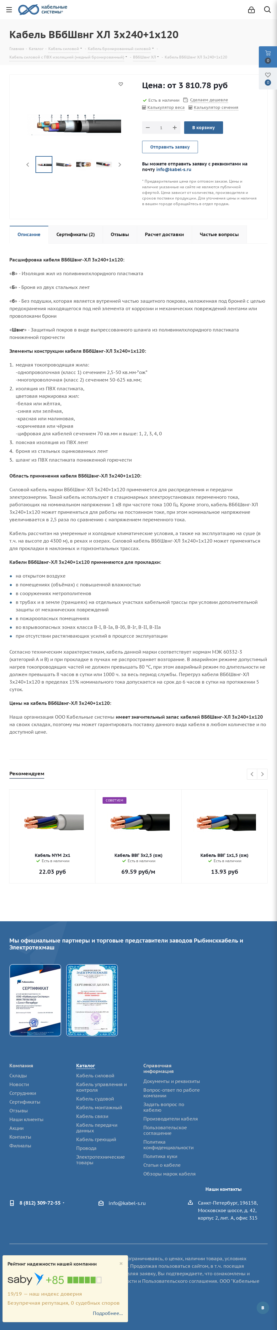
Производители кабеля (170, 1119)
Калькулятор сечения (216, 107)
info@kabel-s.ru (173, 169)
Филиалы (20, 1146)
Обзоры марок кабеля (169, 1174)
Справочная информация (158, 1068)
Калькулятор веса (166, 107)
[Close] (121, 1263)
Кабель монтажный (99, 1107)
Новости (19, 1084)
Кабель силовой (95, 1076)
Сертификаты (24, 1102)
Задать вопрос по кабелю (163, 1107)
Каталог (85, 1066)
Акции (16, 1128)
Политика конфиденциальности (168, 1144)
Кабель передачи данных (96, 1128)
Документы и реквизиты (171, 1081)
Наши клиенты (26, 1119)
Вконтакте (263, 1308)
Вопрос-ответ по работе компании (171, 1093)
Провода (86, 1148)
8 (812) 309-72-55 (40, 1203)
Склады (18, 1076)
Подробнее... (108, 1313)
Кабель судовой (95, 1099)
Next (119, 164)
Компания (21, 1066)
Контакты (20, 1137)
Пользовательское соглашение (165, 1130)
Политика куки (160, 1156)
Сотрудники (22, 1093)
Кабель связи (92, 1116)
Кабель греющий (96, 1139)
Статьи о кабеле (162, 1165)
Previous (28, 164)
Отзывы (18, 1111)
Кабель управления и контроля (101, 1087)
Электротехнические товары (100, 1160)
